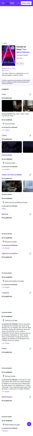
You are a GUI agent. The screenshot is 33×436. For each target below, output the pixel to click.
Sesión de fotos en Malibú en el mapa (14, 205)
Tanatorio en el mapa (9, 325)
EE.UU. (7, 70)
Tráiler (20, 63)
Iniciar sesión (26, 3)
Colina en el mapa (8, 164)
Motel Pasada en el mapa (11, 431)
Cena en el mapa (8, 124)
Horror (9, 68)
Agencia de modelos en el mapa (13, 285)
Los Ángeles (6, 131)
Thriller (13, 68)
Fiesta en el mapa (8, 381)
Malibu (4, 211)
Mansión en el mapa (9, 245)
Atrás (4, 43)
